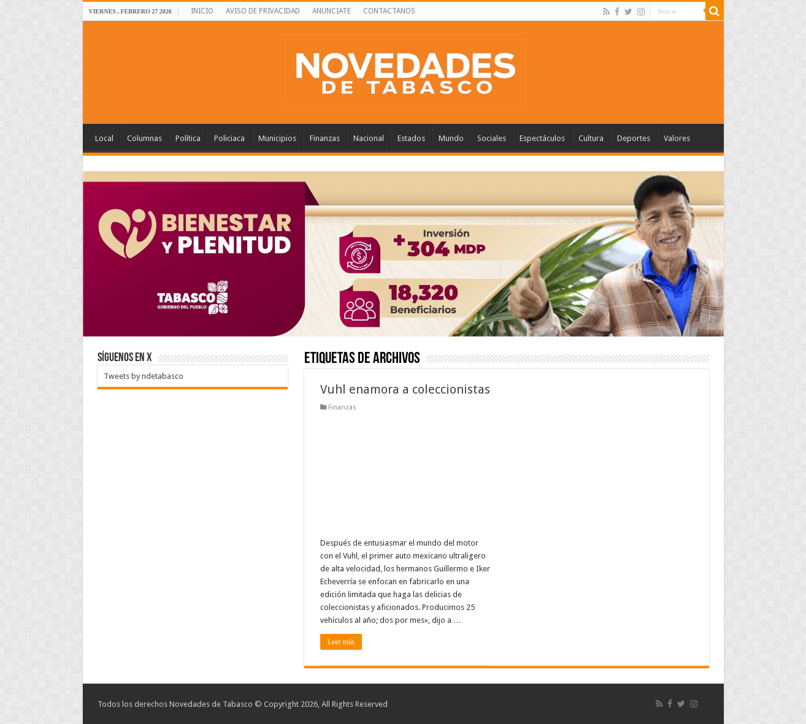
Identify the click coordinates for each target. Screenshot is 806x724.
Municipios (277, 138)
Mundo (451, 138)
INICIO (202, 11)
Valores (677, 138)
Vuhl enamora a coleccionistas (405, 389)
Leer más (341, 642)
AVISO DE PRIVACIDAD (263, 11)
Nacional (368, 138)
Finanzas (325, 138)
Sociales (491, 138)
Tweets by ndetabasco (143, 376)
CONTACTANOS (389, 11)
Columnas (144, 138)
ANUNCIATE (331, 11)
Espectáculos (542, 138)
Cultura (591, 138)
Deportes (633, 138)
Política (188, 138)
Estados (411, 138)
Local (104, 138)
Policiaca (229, 138)
